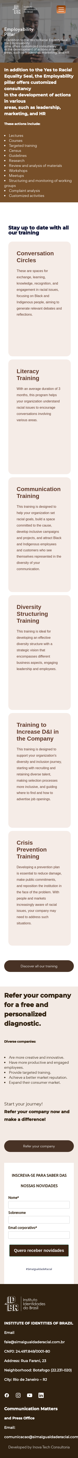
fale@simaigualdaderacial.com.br (34, 1342)
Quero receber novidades (39, 1250)
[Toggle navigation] (61, 9)
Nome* (13, 1198)
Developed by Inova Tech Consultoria (39, 1447)
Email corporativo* (22, 1228)
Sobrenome (17, 1213)
